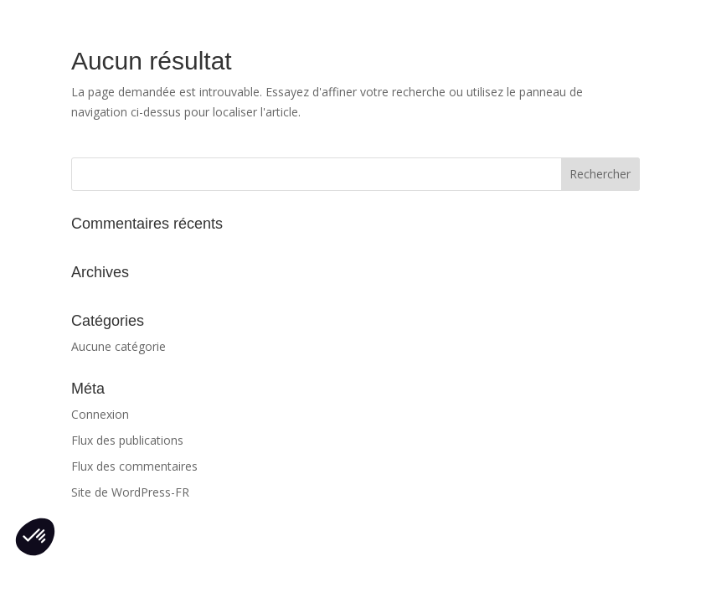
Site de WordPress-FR (130, 492)
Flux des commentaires (134, 466)
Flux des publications (127, 440)
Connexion (100, 414)
